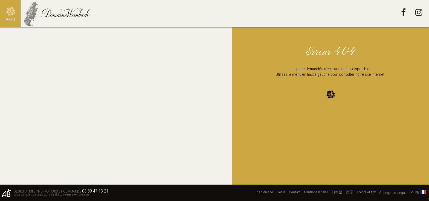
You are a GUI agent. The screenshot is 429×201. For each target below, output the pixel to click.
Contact (294, 192)
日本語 (337, 192)
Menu (10, 20)
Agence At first (366, 192)
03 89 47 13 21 (95, 191)
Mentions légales (316, 192)
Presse (280, 192)
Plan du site (264, 192)
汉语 (349, 192)
